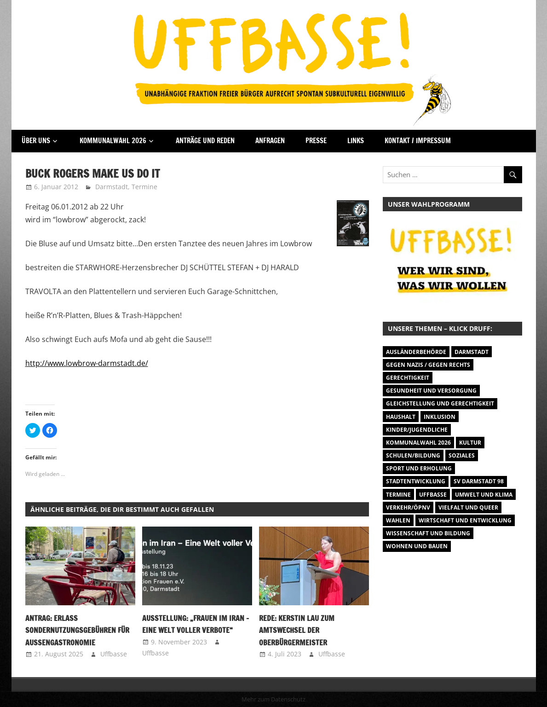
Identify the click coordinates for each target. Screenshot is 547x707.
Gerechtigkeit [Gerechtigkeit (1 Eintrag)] (407, 378)
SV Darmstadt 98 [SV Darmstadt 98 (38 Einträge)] (479, 481)
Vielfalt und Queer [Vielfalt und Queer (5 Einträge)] (468, 507)
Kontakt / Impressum (418, 140)
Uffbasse (113, 653)
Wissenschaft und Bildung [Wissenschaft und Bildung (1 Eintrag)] (428, 533)
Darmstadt (111, 186)
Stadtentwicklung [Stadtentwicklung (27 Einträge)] (415, 481)
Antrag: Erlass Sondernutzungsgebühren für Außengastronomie (77, 630)
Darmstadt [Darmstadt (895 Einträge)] (472, 352)
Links (355, 140)
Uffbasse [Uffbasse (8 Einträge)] (433, 494)
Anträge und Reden (205, 140)
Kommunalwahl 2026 (113, 140)
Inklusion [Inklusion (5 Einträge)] (439, 417)
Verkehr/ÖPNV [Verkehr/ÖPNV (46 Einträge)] (408, 507)
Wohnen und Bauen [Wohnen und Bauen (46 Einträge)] (417, 546)
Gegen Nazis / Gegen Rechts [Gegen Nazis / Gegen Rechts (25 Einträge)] (428, 365)
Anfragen (270, 140)
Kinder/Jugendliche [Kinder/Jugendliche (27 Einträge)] (417, 430)
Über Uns (36, 140)
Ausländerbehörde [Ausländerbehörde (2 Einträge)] (416, 352)
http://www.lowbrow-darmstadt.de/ (86, 363)
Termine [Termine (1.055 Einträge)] (398, 494)
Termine (144, 186)
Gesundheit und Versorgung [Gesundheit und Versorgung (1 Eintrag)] (431, 390)
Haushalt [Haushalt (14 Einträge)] (400, 417)
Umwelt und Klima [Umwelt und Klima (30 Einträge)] (483, 494)
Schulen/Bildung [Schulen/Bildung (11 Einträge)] (413, 455)
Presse (316, 140)
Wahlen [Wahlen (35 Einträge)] (398, 520)
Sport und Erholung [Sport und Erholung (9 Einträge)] (419, 468)
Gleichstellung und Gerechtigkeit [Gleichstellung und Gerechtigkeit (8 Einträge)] (440, 403)
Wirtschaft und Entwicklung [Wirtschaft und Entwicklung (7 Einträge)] (465, 520)
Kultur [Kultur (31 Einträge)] (470, 442)
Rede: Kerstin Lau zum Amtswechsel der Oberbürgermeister (296, 630)
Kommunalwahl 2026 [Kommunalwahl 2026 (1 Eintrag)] (418, 442)
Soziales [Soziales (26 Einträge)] (462, 455)
